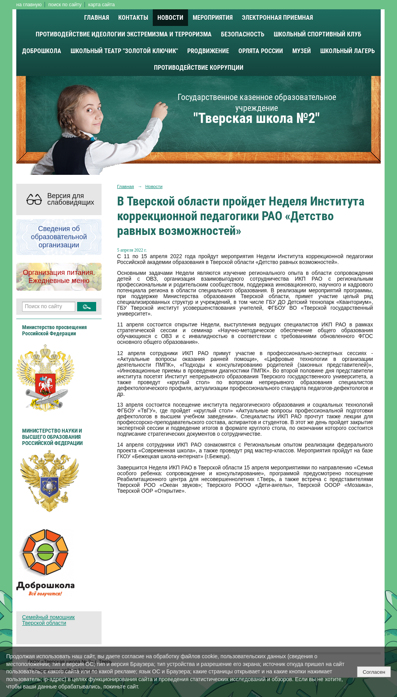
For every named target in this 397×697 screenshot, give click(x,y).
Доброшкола (41, 51)
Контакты (133, 17)
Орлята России (260, 51)
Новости (170, 17)
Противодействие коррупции (198, 67)
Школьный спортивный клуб (317, 34)
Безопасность (242, 34)
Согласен (373, 672)
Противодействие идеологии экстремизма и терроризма (124, 34)
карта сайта (101, 4)
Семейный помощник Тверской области (48, 620)
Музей (301, 51)
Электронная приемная (277, 17)
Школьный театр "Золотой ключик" (124, 51)
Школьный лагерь (347, 51)
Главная (96, 17)
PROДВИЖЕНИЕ (208, 51)
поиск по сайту (64, 4)
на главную (28, 4)
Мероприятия (213, 17)
